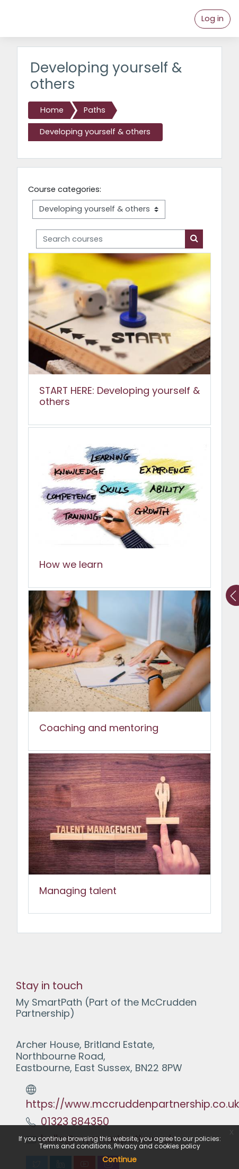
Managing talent (78, 890)
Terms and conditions (75, 1146)
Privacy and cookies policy (157, 1146)
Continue (119, 1159)
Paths (94, 110)
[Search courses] (110, 238)
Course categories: (64, 189)
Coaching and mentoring (98, 727)
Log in (212, 18)
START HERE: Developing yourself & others (119, 396)
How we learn (71, 564)
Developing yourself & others (95, 131)
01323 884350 (75, 1122)
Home (52, 110)
